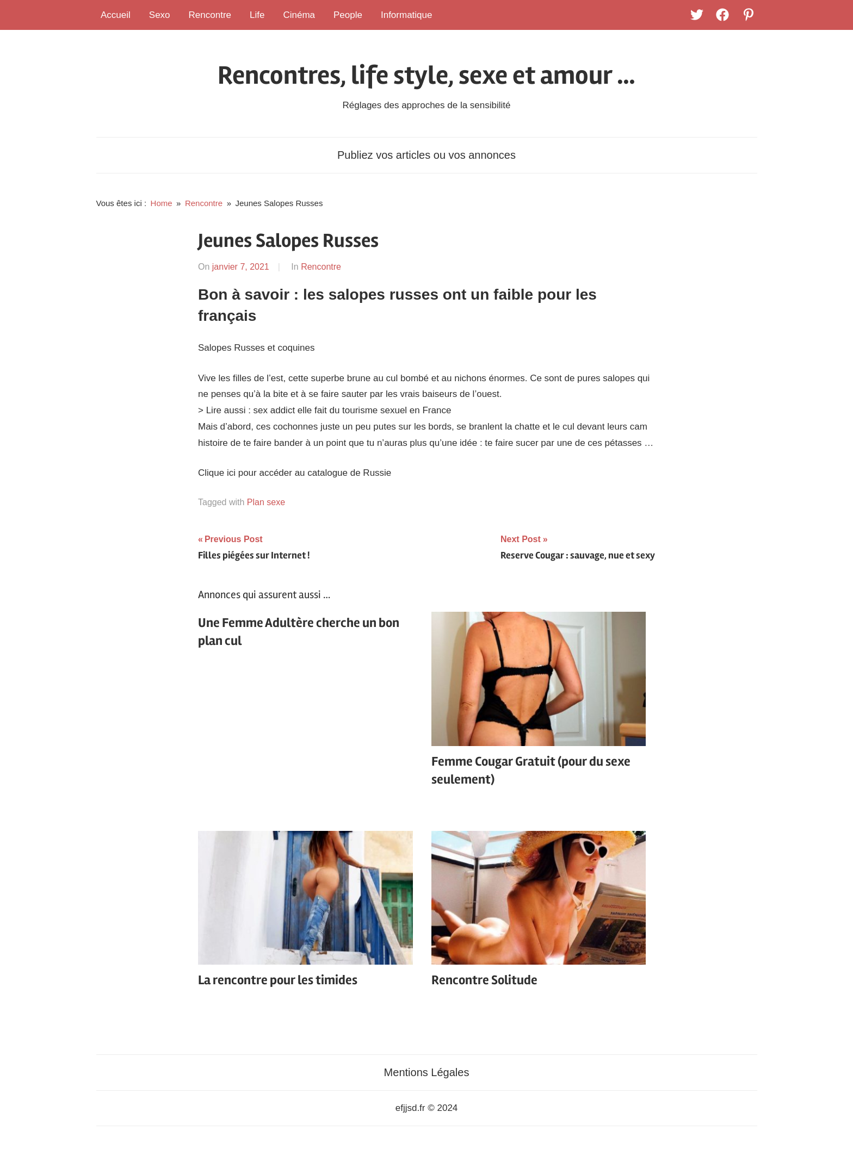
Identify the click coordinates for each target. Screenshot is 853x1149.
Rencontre (210, 15)
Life (257, 15)
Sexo (159, 15)
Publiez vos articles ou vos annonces (426, 155)
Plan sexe (266, 502)
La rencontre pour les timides (277, 980)
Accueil (116, 15)
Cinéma (299, 15)
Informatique (406, 15)
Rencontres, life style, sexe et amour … (426, 75)
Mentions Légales (426, 1072)
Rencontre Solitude (484, 980)
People (347, 15)
